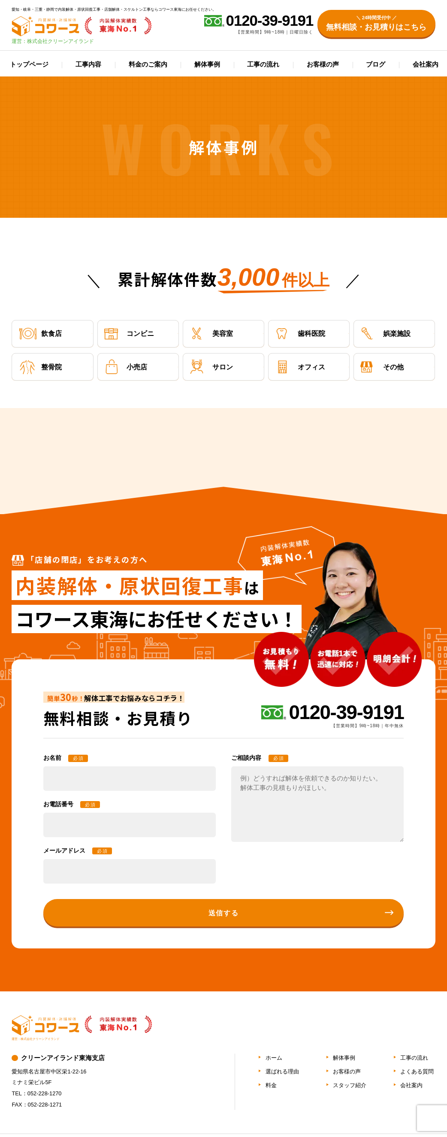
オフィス (300, 367)
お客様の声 (323, 64)
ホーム (274, 1058)
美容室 (211, 333)
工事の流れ (263, 64)
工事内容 (88, 64)
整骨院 (40, 367)
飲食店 (40, 333)
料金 (271, 1085)
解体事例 (207, 64)
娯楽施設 (385, 333)
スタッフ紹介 (349, 1085)
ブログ (375, 64)
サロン (211, 367)
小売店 (125, 367)
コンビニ (129, 333)
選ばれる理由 (282, 1071)
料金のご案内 (148, 64)
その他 (382, 367)
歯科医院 (300, 333)
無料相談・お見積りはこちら (376, 22)
